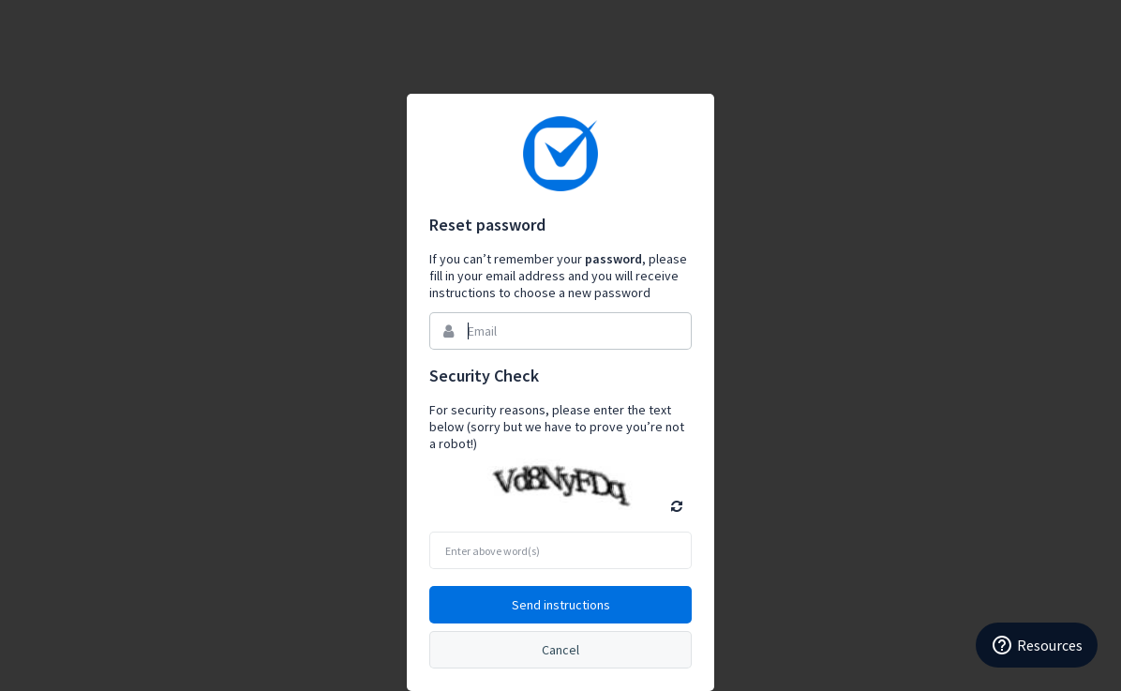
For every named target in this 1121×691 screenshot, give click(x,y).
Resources (1037, 645)
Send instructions (561, 604)
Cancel (560, 649)
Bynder (560, 153)
